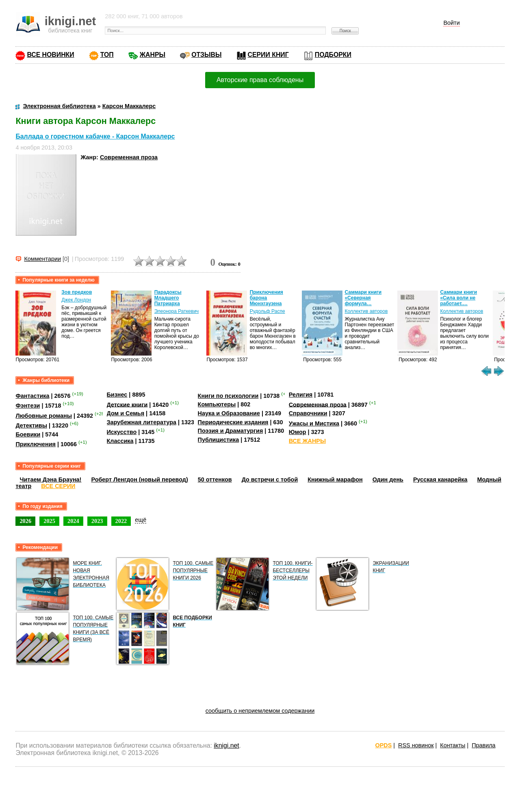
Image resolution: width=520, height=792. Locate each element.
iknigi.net (226, 745)
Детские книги (127, 404)
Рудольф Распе (267, 311)
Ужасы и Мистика (314, 423)
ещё (140, 519)
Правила (483, 745)
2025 (49, 521)
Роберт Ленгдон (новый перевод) (139, 479)
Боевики (27, 434)
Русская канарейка (440, 479)
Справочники (308, 413)
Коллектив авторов (366, 311)
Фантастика (32, 396)
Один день (388, 479)
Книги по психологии (228, 396)
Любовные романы (43, 415)
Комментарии (42, 259)
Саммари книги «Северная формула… (362, 297)
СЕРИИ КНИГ (268, 54)
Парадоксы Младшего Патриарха (168, 297)
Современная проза (129, 157)
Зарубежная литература (141, 422)
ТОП (107, 54)
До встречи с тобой (270, 479)
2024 (73, 521)
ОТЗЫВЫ (206, 54)
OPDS (383, 745)
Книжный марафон (335, 479)
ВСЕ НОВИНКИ (50, 54)
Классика (120, 441)
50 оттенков (215, 479)
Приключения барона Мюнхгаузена (266, 297)
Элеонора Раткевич (176, 311)
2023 (97, 521)
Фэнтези (27, 405)
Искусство (122, 432)
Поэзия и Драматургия (230, 430)
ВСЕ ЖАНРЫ (307, 441)
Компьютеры (217, 404)
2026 (25, 521)
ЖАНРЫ (152, 54)
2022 (121, 521)
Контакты (452, 745)
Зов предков (76, 292)
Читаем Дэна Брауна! (50, 479)
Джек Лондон (76, 300)
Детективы (31, 425)
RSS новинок (415, 745)
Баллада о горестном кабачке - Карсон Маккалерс (95, 136)
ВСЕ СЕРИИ (58, 486)
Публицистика (218, 439)
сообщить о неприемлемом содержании (260, 710)
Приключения (35, 444)
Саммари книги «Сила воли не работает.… (458, 297)
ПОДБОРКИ (333, 54)
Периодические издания (233, 422)
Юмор (297, 432)
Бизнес (117, 394)
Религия (300, 394)
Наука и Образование (229, 413)
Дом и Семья (126, 413)
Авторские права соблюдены (260, 79)
